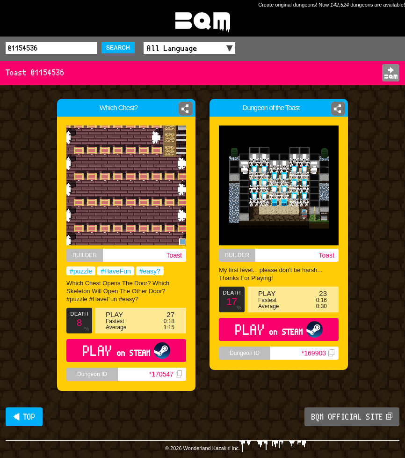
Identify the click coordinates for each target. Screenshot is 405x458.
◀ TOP (24, 416)
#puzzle (81, 271)
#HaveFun (116, 271)
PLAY (126, 350)
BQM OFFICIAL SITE (351, 416)
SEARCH (118, 47)
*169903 (318, 353)
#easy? (149, 271)
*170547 (165, 374)
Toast (174, 255)
